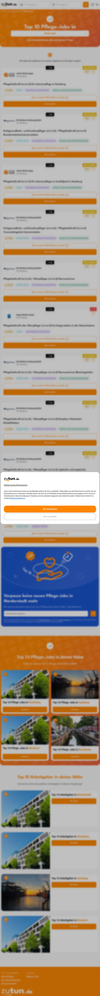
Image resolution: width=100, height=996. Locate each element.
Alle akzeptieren (50, 509)
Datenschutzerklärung (17, 498)
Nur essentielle (50, 516)
